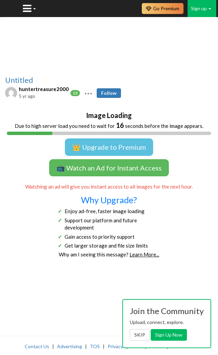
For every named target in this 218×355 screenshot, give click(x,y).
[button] (88, 93)
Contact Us (37, 346)
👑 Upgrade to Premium (109, 147)
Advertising (69, 346)
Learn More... (144, 254)
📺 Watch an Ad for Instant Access (109, 168)
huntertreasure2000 (44, 89)
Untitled (19, 80)
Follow (109, 93)
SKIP (139, 335)
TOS (95, 346)
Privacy (115, 346)
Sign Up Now (168, 335)
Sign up (201, 8)
